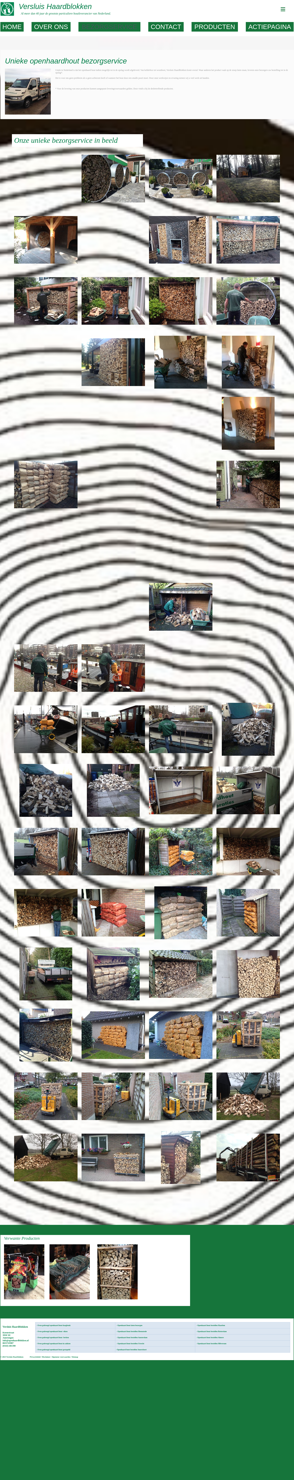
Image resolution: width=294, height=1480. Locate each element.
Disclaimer (46, 1357)
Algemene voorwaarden (60, 1357)
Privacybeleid (35, 1357)
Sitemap (75, 1357)
